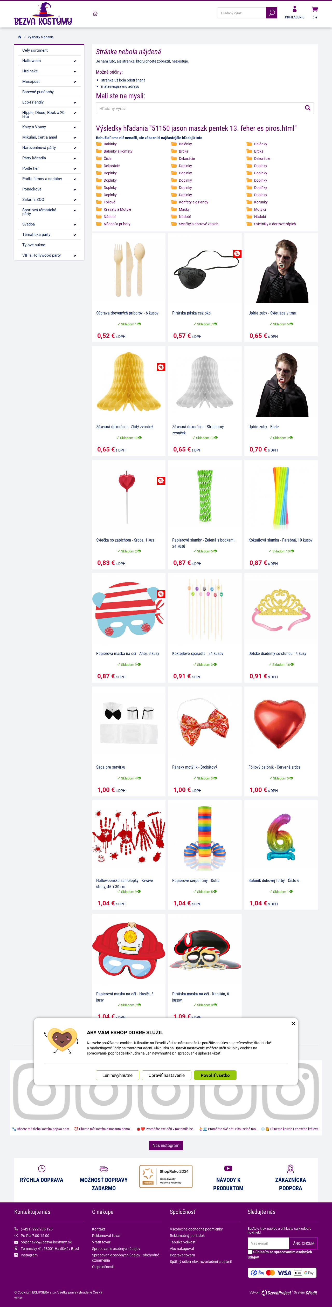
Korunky (261, 202)
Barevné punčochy (38, 91)
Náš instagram (166, 1145)
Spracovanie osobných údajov (116, 1248)
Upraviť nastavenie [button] (167, 1075)
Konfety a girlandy (193, 202)
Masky (184, 209)
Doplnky (185, 165)
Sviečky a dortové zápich (198, 223)
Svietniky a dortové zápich (275, 223)
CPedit (312, 1293)
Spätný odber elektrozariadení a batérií (201, 1261)
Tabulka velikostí (183, 1242)
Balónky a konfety (118, 151)
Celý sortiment (35, 50)
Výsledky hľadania (41, 37)
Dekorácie (187, 158)
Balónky (110, 143)
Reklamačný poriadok (187, 1235)
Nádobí (109, 216)
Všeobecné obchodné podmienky (196, 1229)
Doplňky (260, 187)
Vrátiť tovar (101, 1242)
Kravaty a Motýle (117, 209)
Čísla (108, 158)
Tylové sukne (33, 244)
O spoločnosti (103, 1266)
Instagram (29, 1255)
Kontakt (98, 1229)
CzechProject (277, 1293)
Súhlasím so (280, 1254)
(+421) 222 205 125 (37, 1229)
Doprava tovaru (182, 1255)
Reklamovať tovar (106, 1235)
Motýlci (260, 209)
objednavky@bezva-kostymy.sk (46, 1242)
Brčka (183, 151)
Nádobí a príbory (117, 223)
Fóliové (109, 202)
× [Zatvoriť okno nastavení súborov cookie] (293, 1023)
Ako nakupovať (182, 1248)
